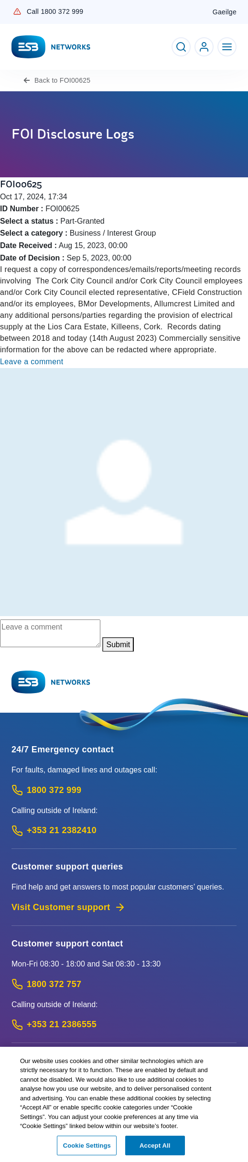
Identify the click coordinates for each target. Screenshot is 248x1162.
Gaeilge (225, 12)
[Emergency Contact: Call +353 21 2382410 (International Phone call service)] (124, 830)
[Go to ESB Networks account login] (204, 46)
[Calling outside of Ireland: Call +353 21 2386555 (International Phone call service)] (124, 1024)
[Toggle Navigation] (227, 46)
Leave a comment (32, 362)
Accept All (155, 1149)
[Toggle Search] (181, 46)
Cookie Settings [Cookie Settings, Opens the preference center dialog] (87, 1149)
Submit (118, 645)
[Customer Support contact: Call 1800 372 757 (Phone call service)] (124, 984)
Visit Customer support (68, 907)
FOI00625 (62, 80)
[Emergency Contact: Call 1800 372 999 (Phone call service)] (124, 790)
